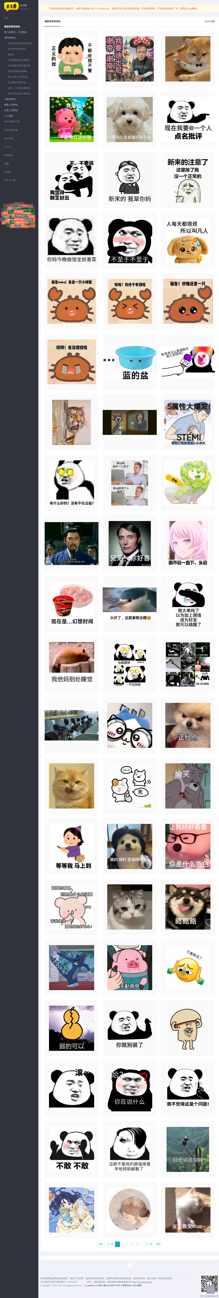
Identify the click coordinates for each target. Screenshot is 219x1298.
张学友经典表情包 (17, 49)
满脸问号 (8, 217)
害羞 (18, 224)
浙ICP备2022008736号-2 (110, 1285)
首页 (6, 18)
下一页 (149, 1244)
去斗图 (27, 7)
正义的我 (17, 208)
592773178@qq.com (100, 8)
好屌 (6, 213)
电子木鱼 (8, 138)
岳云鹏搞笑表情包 (17, 82)
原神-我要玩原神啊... (18, 71)
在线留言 (8, 155)
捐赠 (6, 163)
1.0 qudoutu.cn (91, 1285)
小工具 (7, 146)
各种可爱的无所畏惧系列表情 (21, 93)
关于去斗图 (10, 180)
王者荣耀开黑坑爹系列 (19, 65)
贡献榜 (7, 172)
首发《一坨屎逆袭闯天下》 (21, 88)
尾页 (158, 1244)
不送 (14, 226)
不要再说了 (25, 213)
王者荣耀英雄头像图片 (19, 60)
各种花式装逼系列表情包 (20, 43)
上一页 (110, 1244)
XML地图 (136, 1285)
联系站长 (126, 1285)
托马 (9, 210)
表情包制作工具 (12, 121)
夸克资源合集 (11, 130)
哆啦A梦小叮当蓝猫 (17, 77)
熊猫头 (11, 54)
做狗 (18, 226)
